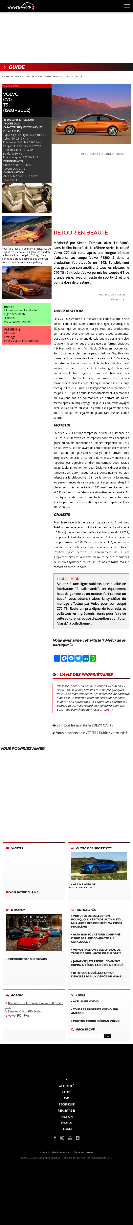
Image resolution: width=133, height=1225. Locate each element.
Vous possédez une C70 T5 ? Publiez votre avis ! (91, 733)
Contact (44, 1152)
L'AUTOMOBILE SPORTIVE (18, 76)
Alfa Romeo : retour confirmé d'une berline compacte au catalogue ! (96, 938)
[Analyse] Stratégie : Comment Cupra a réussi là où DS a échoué (97, 963)
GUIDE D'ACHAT (48, 76)
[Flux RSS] (77, 1138)
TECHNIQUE (67, 1104)
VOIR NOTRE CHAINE (22, 892)
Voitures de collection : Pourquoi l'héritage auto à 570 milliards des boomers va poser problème (96, 921)
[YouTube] (70, 1138)
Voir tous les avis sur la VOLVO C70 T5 (84, 725)
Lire (106, 709)
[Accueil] (66, 1080)
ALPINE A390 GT (99, 869)
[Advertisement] (66, 31)
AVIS (66, 1098)
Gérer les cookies (83, 1152)
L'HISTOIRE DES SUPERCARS (34, 937)
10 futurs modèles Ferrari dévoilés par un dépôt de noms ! (96, 974)
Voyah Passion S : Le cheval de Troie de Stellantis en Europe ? (96, 951)
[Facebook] (55, 1138)
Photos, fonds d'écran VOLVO (95, 1021)
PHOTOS (66, 1123)
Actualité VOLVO (85, 1001)
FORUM (66, 1129)
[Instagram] (62, 1138)
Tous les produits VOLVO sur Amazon (94, 1011)
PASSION (67, 1117)
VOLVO (66, 76)
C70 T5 (78, 76)
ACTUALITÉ (66, 1086)
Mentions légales (61, 1152)
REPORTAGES (67, 1110)
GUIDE (66, 1092)
